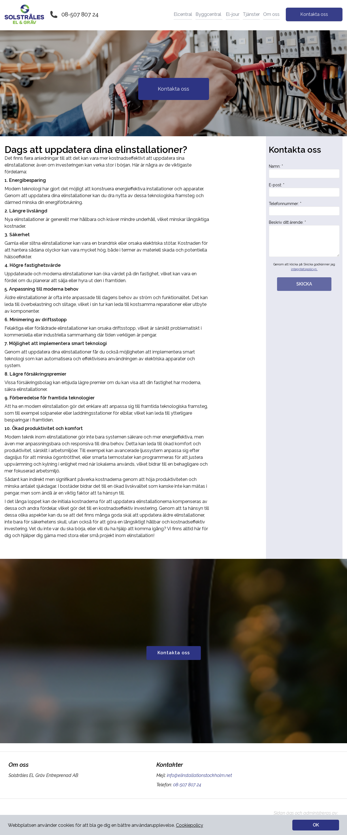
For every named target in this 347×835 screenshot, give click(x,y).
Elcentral (183, 14)
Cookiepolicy (189, 825)
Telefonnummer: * (304, 208)
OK (316, 825)
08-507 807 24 (80, 14)
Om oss (271, 14)
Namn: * (304, 171)
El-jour (232, 14)
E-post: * (304, 190)
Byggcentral (208, 14)
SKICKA (304, 284)
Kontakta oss (314, 14)
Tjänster (251, 14)
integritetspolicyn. (304, 269)
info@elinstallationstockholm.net (199, 775)
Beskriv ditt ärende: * (304, 238)
